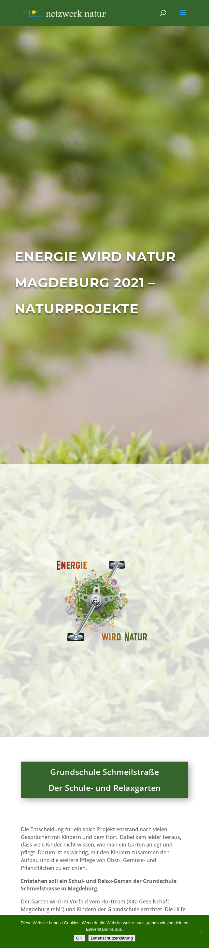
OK (79, 938)
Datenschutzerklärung (112, 938)
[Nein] (201, 931)
